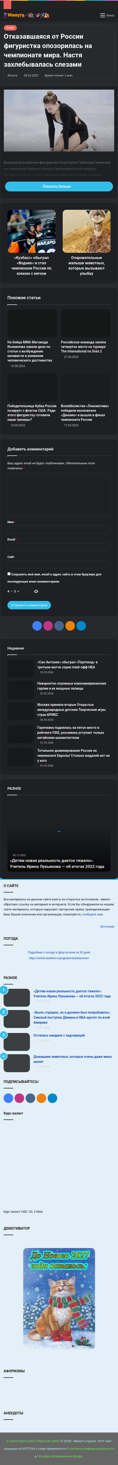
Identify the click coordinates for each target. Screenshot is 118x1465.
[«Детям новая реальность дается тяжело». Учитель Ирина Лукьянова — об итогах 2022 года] (17, 998)
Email (12, 539)
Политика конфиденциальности (90, 1448)
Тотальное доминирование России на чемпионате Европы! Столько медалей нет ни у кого (73, 755)
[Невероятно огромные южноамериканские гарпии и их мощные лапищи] (20, 690)
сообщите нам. (92, 914)
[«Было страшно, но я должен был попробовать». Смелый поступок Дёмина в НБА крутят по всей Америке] (17, 1019)
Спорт (10, 27)
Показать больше (59, 186)
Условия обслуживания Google (59, 1456)
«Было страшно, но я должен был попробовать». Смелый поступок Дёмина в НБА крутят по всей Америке (72, 1017)
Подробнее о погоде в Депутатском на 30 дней (59, 952)
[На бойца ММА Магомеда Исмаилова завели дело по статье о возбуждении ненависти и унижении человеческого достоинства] (32, 324)
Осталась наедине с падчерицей (59, 1035)
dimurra (12, 75)
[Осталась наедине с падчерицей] (17, 1042)
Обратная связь (48, 1441)
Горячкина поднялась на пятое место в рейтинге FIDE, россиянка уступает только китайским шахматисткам (70, 733)
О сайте (11, 1441)
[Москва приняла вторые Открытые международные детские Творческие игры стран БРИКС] (20, 711)
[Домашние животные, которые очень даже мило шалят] (17, 1063)
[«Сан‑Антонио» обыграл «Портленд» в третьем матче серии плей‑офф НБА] (20, 669)
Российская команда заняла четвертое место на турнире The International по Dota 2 (83, 346)
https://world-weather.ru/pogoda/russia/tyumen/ (59, 958)
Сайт (10, 557)
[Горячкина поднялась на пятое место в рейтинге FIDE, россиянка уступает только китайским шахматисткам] (20, 734)
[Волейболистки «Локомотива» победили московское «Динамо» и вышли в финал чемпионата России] (86, 387)
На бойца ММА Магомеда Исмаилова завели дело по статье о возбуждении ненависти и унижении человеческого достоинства (29, 351)
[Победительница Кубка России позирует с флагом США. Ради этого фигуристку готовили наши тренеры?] (32, 387)
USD (24, 1211)
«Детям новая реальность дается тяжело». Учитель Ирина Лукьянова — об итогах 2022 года (54, 860)
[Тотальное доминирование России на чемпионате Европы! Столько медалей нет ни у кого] (20, 757)
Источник (107, 926)
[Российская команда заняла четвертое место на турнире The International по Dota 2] (86, 324)
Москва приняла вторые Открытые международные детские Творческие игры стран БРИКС (71, 710)
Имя (11, 522)
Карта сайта (27, 1441)
